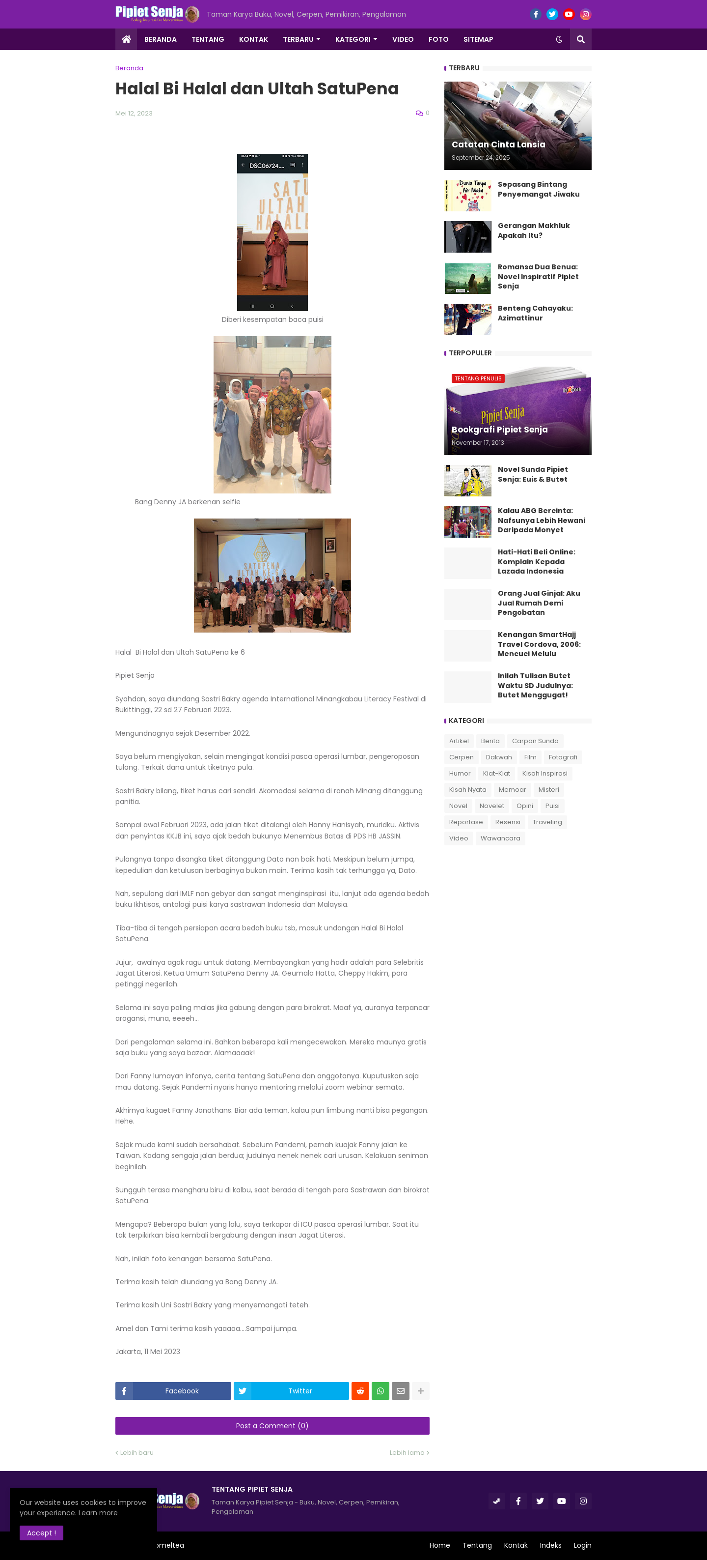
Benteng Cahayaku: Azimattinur (535, 313)
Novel (458, 805)
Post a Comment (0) (272, 1426)
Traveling (547, 822)
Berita (490, 741)
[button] (559, 39)
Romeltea (167, 1545)
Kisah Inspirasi (545, 773)
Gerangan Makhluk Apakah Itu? (534, 230)
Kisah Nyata (468, 789)
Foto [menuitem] (439, 39)
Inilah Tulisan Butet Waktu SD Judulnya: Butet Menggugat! (535, 685)
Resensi (507, 822)
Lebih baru (137, 1452)
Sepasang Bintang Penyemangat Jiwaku (539, 189)
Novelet (492, 805)
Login (583, 1545)
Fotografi (563, 757)
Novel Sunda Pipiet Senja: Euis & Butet (533, 474)
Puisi (552, 805)
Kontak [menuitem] (253, 39)
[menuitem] (126, 39)
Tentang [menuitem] (207, 39)
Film (530, 757)
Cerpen (461, 757)
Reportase (466, 822)
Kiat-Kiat (496, 773)
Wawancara (500, 838)
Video (458, 838)
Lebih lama (407, 1452)
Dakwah (499, 757)
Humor (460, 773)
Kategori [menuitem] (353, 39)
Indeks (551, 1545)
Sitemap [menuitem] (478, 39)
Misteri (549, 789)
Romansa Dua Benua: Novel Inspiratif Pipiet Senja (538, 276)
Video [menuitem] (403, 39)
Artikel (459, 741)
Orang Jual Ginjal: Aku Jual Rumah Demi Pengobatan (539, 603)
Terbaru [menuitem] (298, 39)
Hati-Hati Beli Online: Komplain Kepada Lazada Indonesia (536, 562)
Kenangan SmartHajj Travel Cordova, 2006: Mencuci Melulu (539, 644)
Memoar (512, 789)
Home (440, 1545)
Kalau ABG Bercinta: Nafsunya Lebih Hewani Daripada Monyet (541, 520)
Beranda (129, 68)
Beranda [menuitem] (160, 39)
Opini (525, 805)
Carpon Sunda (535, 741)
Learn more (98, 1513)
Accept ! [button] (41, 1533)
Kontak (516, 1545)
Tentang (477, 1545)
